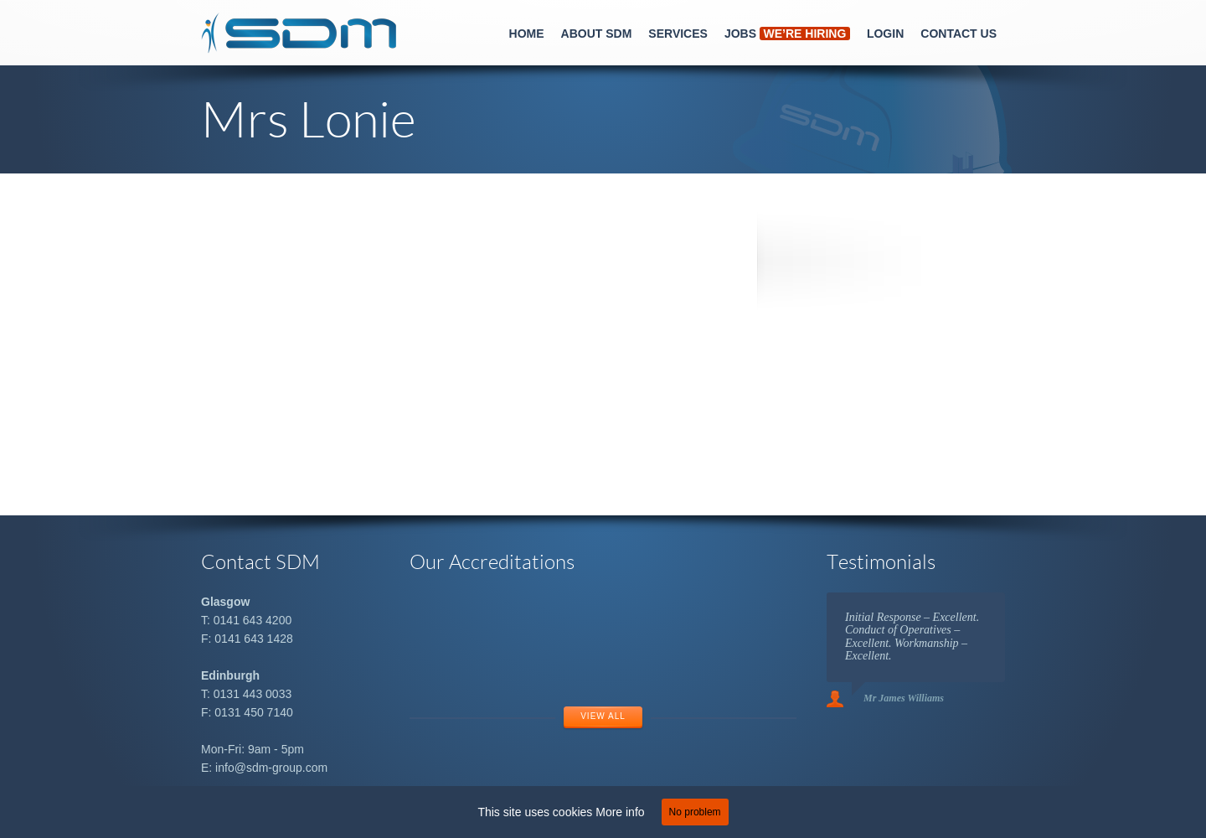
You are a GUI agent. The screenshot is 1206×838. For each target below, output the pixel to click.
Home (526, 33)
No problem (695, 812)
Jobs (787, 33)
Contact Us (958, 33)
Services (678, 33)
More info (619, 812)
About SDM (596, 33)
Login (885, 33)
